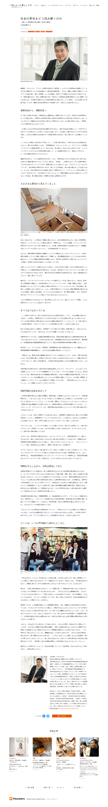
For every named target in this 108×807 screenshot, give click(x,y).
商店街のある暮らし (84, 763)
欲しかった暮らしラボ (20, 5)
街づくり (82, 762)
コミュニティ (31, 31)
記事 (34, 758)
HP (29, 235)
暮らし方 (37, 31)
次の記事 (77, 787)
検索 (97, 5)
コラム (58, 758)
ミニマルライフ (13, 762)
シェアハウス (49, 31)
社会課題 (43, 31)
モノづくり (35, 760)
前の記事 (31, 787)
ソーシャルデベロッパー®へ (63, 760)
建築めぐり (41, 760)
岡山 (91, 763)
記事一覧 (47, 787)
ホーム (59, 787)
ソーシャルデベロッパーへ (55, 5)
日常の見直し (18, 760)
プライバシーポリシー (52, 799)
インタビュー (24, 31)
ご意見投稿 (62, 716)
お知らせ (43, 5)
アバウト (36, 5)
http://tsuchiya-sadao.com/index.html (68, 708)
